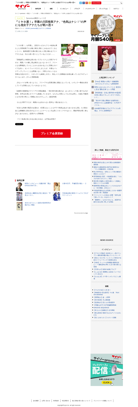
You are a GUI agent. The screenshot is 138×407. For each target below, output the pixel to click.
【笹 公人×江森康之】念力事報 (104, 310)
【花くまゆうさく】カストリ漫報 (105, 317)
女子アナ (42, 28)
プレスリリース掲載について (102, 401)
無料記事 (38, 8)
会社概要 (36, 401)
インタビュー (64, 8)
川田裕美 (48, 28)
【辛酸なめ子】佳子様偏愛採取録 (105, 305)
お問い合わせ (46, 401)
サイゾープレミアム (22, 7)
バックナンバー (90, 8)
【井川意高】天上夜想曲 (102, 300)
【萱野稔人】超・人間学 (102, 297)
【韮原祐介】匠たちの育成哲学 (104, 302)
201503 (27, 28)
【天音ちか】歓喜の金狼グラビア (105, 269)
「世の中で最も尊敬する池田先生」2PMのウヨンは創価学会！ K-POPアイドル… (107, 103)
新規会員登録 (96, 3)
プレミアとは (103, 8)
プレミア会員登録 (52, 133)
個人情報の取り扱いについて (81, 401)
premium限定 (34, 28)
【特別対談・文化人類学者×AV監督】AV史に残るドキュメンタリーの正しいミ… (108, 95)
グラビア (77, 8)
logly (86, 213)
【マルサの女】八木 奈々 (102, 290)
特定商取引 (65, 401)
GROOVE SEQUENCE (101, 307)
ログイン (116, 8)
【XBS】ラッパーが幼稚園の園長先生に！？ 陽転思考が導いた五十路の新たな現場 (107, 264)
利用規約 (56, 401)
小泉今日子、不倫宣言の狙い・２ (74, 183)
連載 (51, 8)
